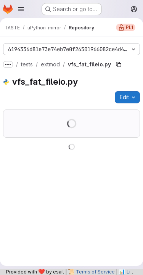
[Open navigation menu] (21, 9)
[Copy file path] (118, 64)
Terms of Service (95, 272)
